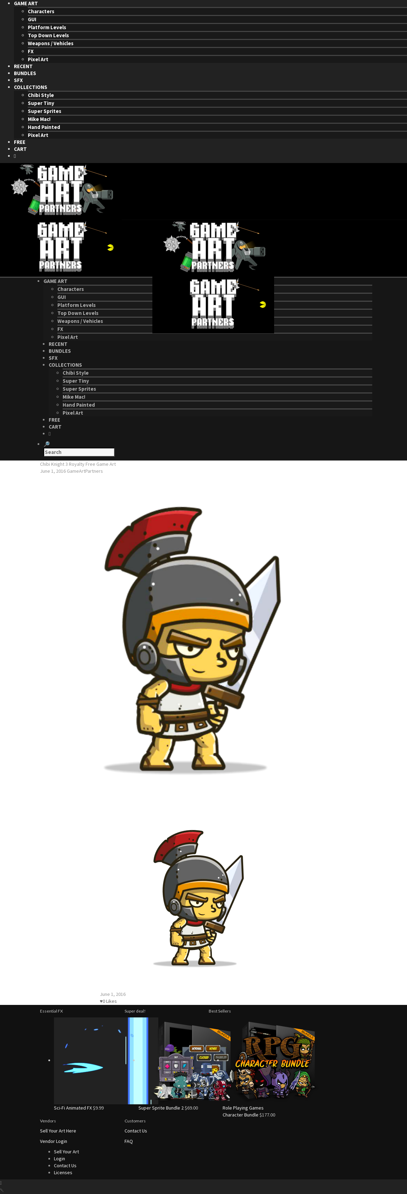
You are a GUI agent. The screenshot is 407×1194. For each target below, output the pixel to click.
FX (31, 51)
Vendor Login (53, 1141)
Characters (41, 11)
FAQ (129, 1141)
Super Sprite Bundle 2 (161, 1108)
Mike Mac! (39, 119)
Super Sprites (44, 111)
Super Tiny (41, 103)
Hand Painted (44, 127)
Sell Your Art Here (58, 1131)
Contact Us (136, 1131)
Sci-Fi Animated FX (73, 1108)
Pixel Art (38, 59)
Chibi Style (41, 95)
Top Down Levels (48, 35)
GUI (32, 19)
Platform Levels (47, 27)
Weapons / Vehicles (50, 43)
